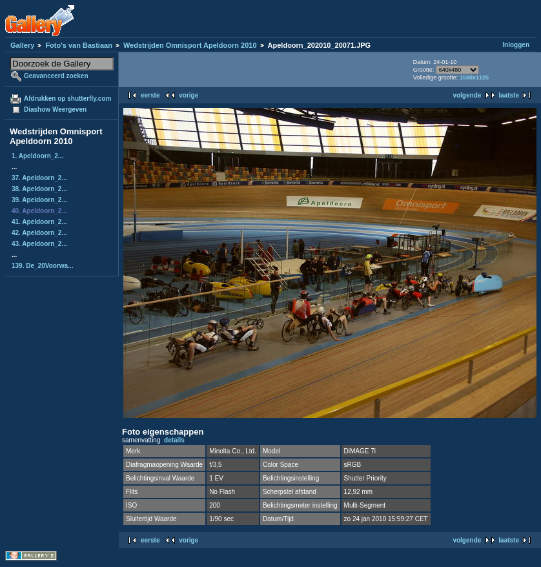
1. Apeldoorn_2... (37, 156)
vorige (188, 95)
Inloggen (515, 44)
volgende (467, 95)
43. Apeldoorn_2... (39, 243)
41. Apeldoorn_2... (39, 221)
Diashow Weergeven (55, 109)
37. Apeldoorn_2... (39, 177)
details (174, 440)
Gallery (22, 45)
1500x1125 (474, 77)
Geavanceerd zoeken (56, 75)
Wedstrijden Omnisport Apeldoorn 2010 (190, 45)
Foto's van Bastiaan (78, 45)
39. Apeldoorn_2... (39, 199)
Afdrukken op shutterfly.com (67, 98)
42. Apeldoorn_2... (39, 232)
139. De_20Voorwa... (42, 265)
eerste (150, 95)
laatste (508, 95)
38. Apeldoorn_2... (39, 188)
